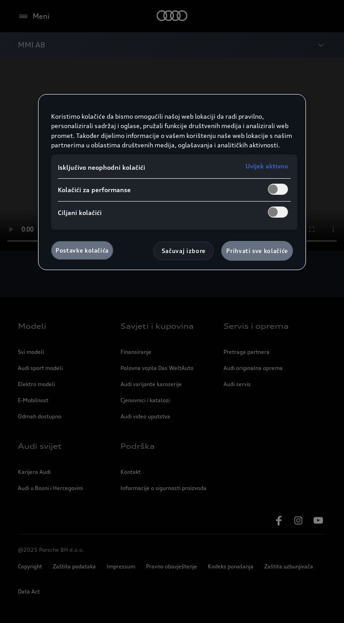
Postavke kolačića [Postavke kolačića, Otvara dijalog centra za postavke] (82, 250)
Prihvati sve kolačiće (257, 250)
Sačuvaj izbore (184, 250)
